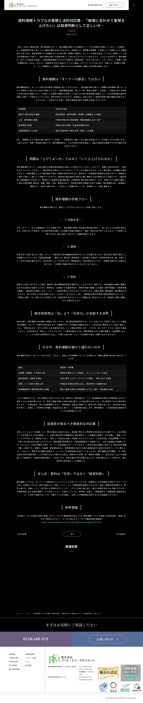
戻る (72, 534)
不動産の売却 (13, 658)
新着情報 (12, 654)
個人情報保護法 (14, 669)
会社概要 (28, 665)
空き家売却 (13, 665)
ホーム (18, 613)
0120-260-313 (95, 5)
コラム (27, 613)
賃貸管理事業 (30, 654)
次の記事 (120, 534)
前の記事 (22, 534)
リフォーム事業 (30, 658)
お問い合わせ (114, 5)
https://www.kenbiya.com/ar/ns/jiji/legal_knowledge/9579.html (71, 522)
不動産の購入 (13, 662)
